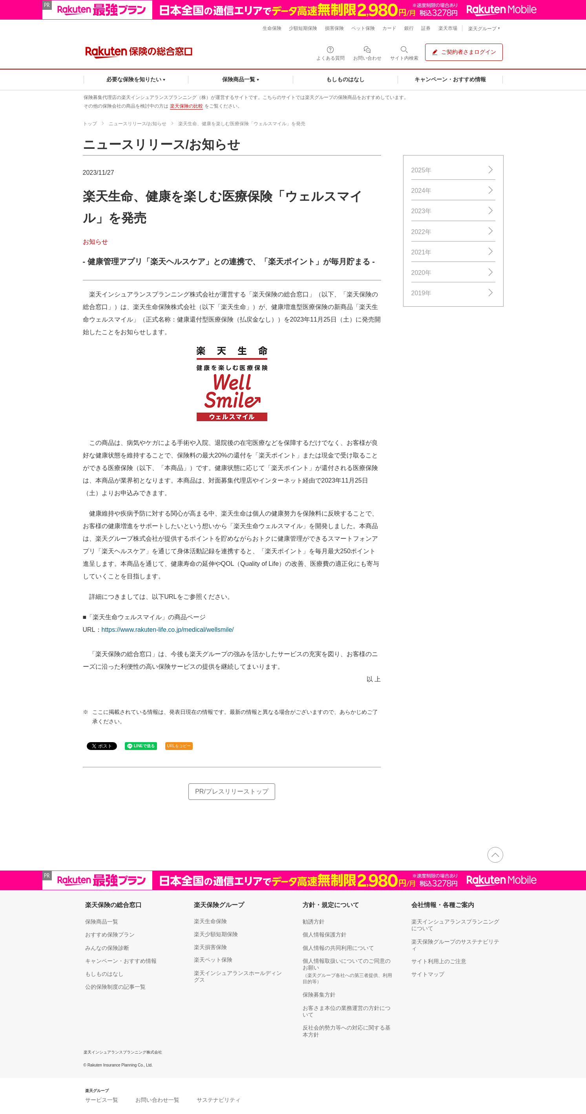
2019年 (453, 293)
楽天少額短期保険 (216, 934)
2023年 (453, 211)
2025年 (453, 170)
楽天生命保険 (210, 921)
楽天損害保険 (210, 947)
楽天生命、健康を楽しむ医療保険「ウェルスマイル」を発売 (241, 123)
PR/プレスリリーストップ (231, 791)
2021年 (453, 252)
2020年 (453, 272)
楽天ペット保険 (213, 960)
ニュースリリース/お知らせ (137, 123)
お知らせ (95, 241)
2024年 (453, 190)
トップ (90, 123)
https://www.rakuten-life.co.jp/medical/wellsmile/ (168, 629)
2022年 (453, 231)
